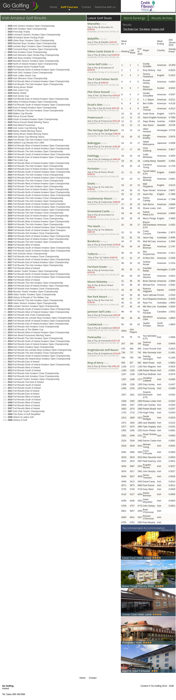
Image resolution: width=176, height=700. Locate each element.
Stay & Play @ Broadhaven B (104, 68)
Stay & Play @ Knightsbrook (104, 353)
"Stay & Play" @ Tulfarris (104, 257)
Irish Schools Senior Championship (27, 253)
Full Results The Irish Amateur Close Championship (35, 110)
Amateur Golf (157, 29)
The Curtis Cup (18, 160)
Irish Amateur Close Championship (27, 52)
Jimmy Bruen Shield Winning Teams (28, 134)
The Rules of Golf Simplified (24, 414)
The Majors (144, 29)
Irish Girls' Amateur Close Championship (30, 72)
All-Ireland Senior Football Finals (26, 67)
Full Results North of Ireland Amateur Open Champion (37, 204)
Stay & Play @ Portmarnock (104, 315)
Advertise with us (105, 7)
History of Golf (17, 420)
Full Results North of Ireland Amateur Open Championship (39, 69)
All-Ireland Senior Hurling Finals (26, 37)
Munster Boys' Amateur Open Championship (32, 43)
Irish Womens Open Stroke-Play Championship (33, 55)
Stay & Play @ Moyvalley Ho (104, 28)
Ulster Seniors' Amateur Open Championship (32, 303)
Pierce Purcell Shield (20, 116)
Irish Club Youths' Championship (26, 411)
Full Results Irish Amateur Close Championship (33, 233)
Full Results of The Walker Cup (25, 329)
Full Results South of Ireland (24, 370)
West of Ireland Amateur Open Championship (32, 102)
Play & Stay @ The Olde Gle (104, 188)
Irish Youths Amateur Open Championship (31, 347)
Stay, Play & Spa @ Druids (104, 108)
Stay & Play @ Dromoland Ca (104, 215)
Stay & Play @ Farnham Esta (104, 271)
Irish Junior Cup (18, 90)
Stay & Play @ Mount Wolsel (104, 286)
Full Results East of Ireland (23, 361)
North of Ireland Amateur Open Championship (33, 64)
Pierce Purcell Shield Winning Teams (28, 122)
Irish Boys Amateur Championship (27, 58)
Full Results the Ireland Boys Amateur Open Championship (39, 358)
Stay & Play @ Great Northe (104, 244)
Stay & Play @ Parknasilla (104, 340)
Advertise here (167, 530)
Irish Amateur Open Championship (27, 29)
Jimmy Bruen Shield (20, 87)
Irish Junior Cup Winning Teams (26, 128)
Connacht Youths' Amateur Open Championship (34, 379)
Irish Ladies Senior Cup (22, 75)
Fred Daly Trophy (19, 31)
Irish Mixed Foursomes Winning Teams (29, 335)
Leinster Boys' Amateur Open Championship (32, 46)
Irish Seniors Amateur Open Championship (31, 26)
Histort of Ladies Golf (21, 417)
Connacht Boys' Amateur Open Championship (33, 49)
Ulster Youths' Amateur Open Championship (32, 294)
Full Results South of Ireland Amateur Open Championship (39, 104)
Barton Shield (17, 93)
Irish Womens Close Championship (27, 78)
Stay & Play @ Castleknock (104, 328)
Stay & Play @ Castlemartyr (104, 202)
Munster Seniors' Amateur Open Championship (33, 61)
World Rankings (134, 18)
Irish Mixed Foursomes (21, 125)
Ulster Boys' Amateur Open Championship (31, 40)
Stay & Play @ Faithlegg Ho (104, 159)
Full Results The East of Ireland (26, 382)
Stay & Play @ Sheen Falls (104, 366)
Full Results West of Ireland (24, 245)
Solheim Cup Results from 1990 (26, 142)
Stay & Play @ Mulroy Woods (104, 173)
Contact (86, 7)
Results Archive (161, 18)
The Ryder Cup (130, 29)
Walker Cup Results (20, 113)
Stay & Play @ (104, 82)
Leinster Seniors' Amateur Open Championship (33, 306)
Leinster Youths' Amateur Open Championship (33, 271)
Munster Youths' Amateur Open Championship (33, 291)
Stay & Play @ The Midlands (104, 230)
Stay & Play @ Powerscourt (104, 121)
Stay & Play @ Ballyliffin (104, 42)
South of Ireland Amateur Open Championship (33, 119)
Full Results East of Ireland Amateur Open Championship (38, 99)
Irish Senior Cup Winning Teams (26, 137)
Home (53, 7)
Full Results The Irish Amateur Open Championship (35, 84)
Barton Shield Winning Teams (25, 131)
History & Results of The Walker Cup (28, 297)
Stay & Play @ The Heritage (104, 133)
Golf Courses (69, 7)
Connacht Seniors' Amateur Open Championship (34, 34)
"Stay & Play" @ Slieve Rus (104, 95)
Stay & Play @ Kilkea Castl (104, 55)
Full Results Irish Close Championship (29, 315)
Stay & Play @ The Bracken (104, 146)
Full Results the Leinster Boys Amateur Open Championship (40, 318)
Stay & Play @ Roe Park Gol (104, 301)
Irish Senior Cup (18, 96)
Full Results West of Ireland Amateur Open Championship (38, 81)
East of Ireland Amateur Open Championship (32, 107)
